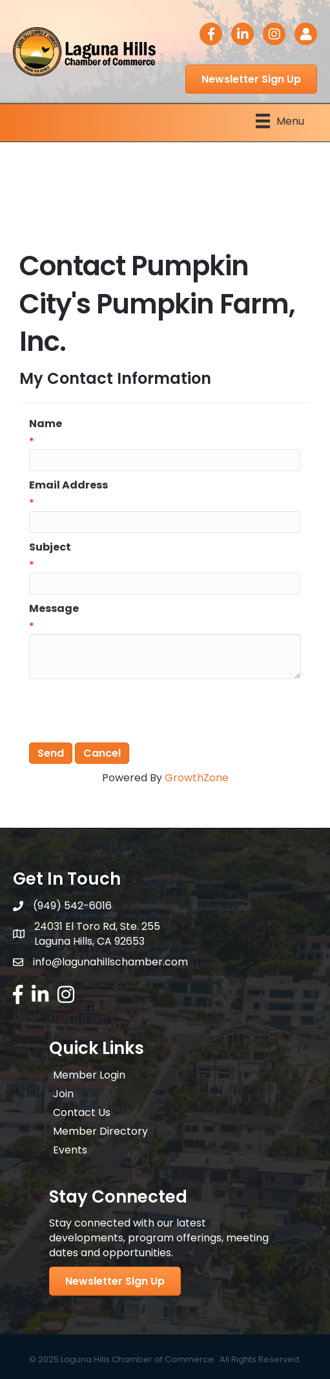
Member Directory (100, 1131)
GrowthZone (197, 777)
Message (54, 608)
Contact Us (81, 1112)
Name (45, 423)
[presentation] (127, 711)
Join (63, 1093)
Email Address (68, 485)
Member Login (89, 1075)
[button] (251, 79)
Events (70, 1149)
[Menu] (280, 120)
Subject (50, 547)
